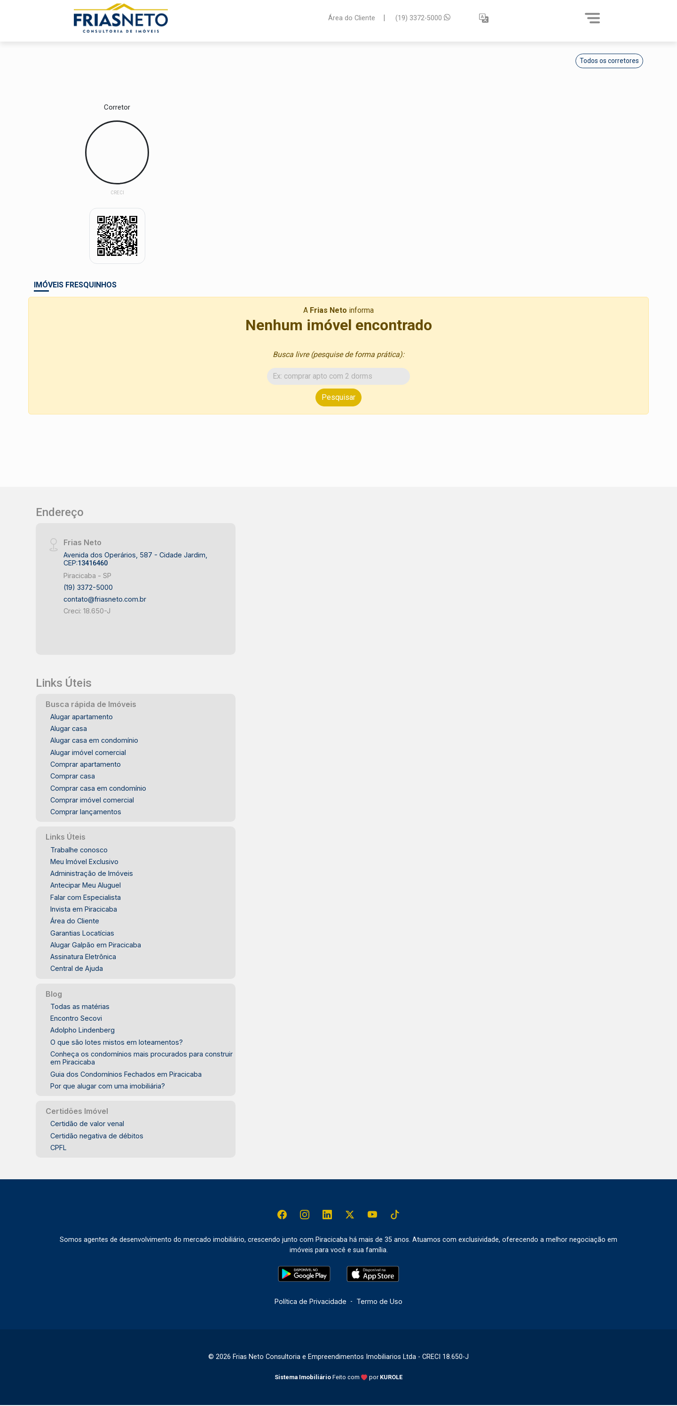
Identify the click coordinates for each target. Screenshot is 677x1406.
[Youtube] (373, 1215)
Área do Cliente (351, 18)
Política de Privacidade (310, 1302)
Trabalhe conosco (79, 850)
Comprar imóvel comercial (92, 800)
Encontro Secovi (76, 1018)
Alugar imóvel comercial (88, 752)
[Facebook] (279, 1215)
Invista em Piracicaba (83, 909)
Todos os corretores (609, 60)
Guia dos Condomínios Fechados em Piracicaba (126, 1074)
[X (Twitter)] (350, 1215)
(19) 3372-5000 (422, 18)
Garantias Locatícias (82, 933)
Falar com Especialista (85, 897)
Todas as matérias (80, 1006)
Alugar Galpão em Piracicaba (95, 945)
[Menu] (592, 18)
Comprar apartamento (85, 764)
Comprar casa (72, 776)
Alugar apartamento (81, 717)
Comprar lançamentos (85, 812)
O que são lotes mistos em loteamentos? (116, 1042)
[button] (484, 18)
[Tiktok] (397, 1215)
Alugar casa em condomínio (94, 740)
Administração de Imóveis (91, 873)
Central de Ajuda (76, 968)
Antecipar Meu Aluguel (85, 885)
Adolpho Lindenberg (82, 1030)
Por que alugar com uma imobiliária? (107, 1086)
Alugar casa (68, 728)
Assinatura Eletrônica (83, 957)
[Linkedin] (326, 1215)
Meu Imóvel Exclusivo (84, 862)
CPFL (58, 1148)
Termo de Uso (379, 1302)
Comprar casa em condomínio (98, 788)
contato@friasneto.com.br (104, 599)
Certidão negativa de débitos (96, 1136)
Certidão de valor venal (87, 1124)
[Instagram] (303, 1215)
